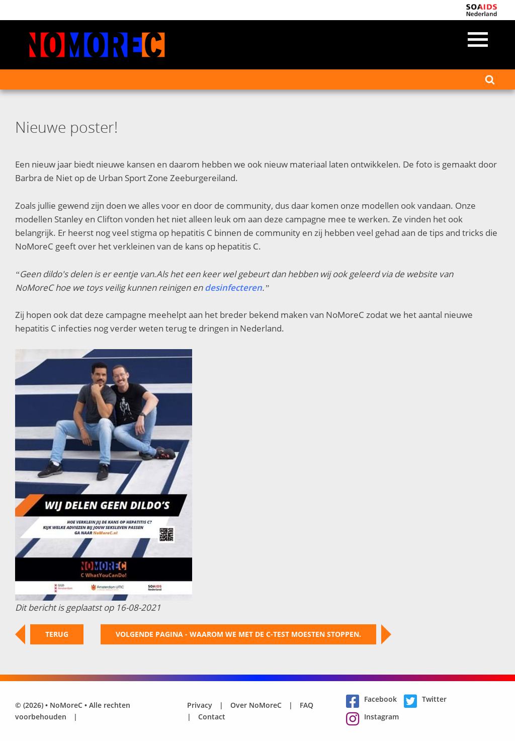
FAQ (306, 705)
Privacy (199, 705)
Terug (49, 634)
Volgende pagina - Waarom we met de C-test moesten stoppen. (246, 634)
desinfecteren (233, 287)
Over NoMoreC (256, 705)
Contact (211, 716)
